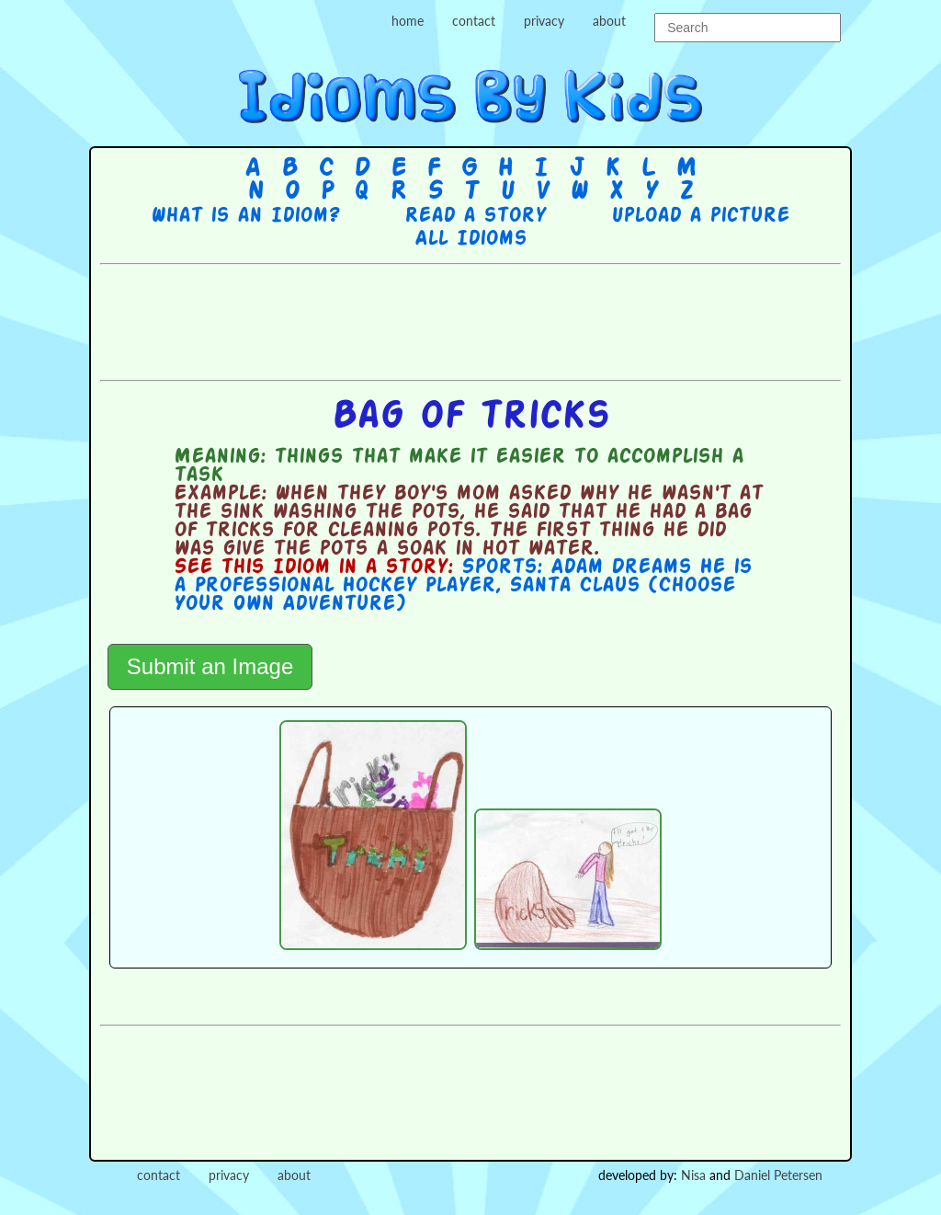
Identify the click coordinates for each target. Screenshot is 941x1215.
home (407, 21)
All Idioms (470, 239)
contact (473, 21)
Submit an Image (210, 666)
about (609, 21)
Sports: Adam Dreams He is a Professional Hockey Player (463, 576)
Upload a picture (700, 216)
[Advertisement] (470, 320)
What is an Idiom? (245, 216)
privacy (544, 21)
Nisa (693, 1175)
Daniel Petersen (778, 1175)
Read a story (475, 216)
